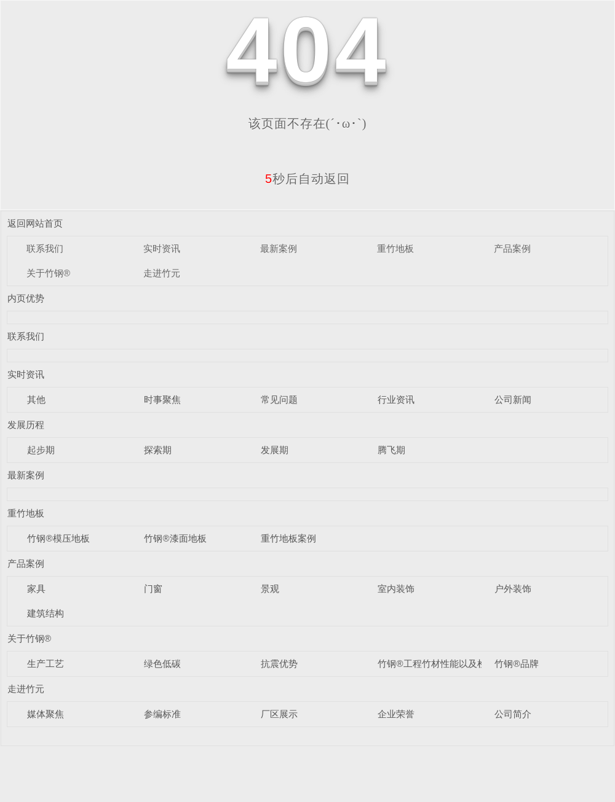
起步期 (41, 450)
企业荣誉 (396, 714)
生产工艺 (45, 663)
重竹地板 (395, 248)
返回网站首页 (35, 223)
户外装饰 (512, 588)
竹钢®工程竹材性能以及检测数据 (446, 663)
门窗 (153, 588)
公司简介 (512, 714)
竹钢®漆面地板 (175, 538)
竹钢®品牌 (516, 663)
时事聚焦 (162, 399)
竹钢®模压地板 (58, 538)
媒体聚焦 (45, 714)
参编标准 (162, 714)
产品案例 (512, 248)
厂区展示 (279, 714)
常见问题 (279, 399)
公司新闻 (512, 399)
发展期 (274, 450)
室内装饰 (396, 588)
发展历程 (25, 424)
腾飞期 (391, 450)
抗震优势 (279, 663)
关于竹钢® (48, 273)
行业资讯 (396, 399)
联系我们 (44, 248)
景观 (270, 588)
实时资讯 (161, 248)
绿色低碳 (162, 663)
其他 (36, 399)
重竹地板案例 (288, 538)
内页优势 (25, 298)
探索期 (158, 450)
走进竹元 (161, 273)
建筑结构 (45, 613)
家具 (36, 588)
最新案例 (278, 248)
